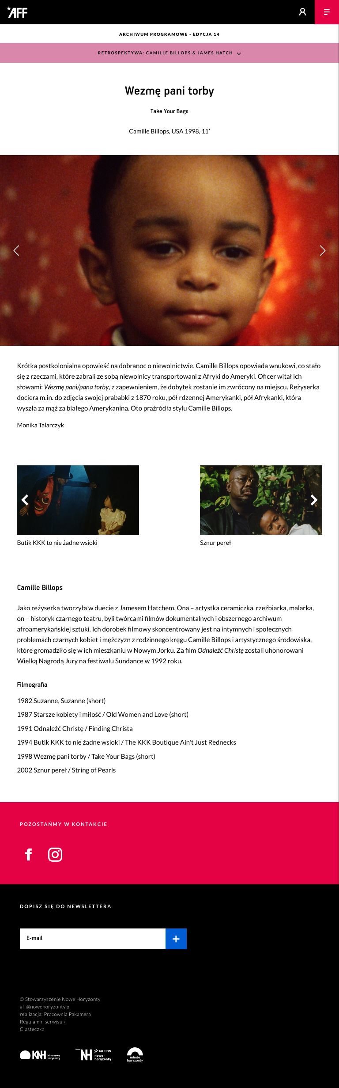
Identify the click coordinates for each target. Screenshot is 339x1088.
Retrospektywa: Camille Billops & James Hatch (165, 53)
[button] (322, 250)
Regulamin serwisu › (42, 1022)
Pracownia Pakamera (67, 1014)
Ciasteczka (32, 1029)
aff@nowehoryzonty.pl (45, 1007)
